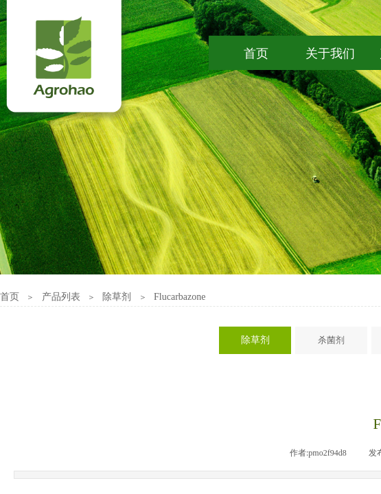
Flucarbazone (179, 297)
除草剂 (116, 297)
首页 (9, 297)
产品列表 (61, 297)
